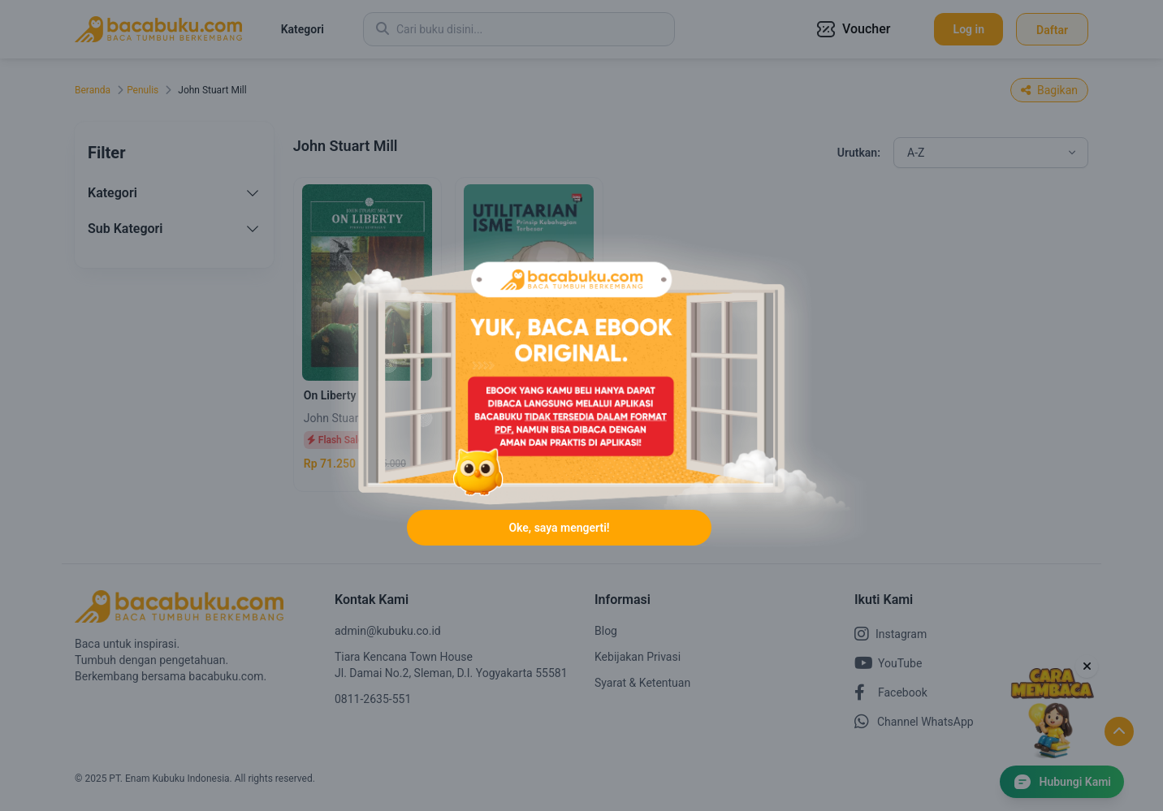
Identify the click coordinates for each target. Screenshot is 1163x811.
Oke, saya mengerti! (558, 527)
